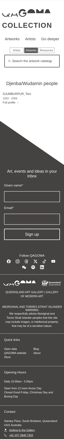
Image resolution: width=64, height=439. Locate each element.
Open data (10, 348)
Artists (30, 39)
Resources (46, 50)
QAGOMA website (15, 353)
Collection (27, 25)
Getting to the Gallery (22, 430)
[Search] (32, 61)
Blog (36, 348)
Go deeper (50, 39)
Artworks (12, 39)
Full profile (10, 102)
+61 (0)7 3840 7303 (21, 435)
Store (7, 357)
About (37, 353)
